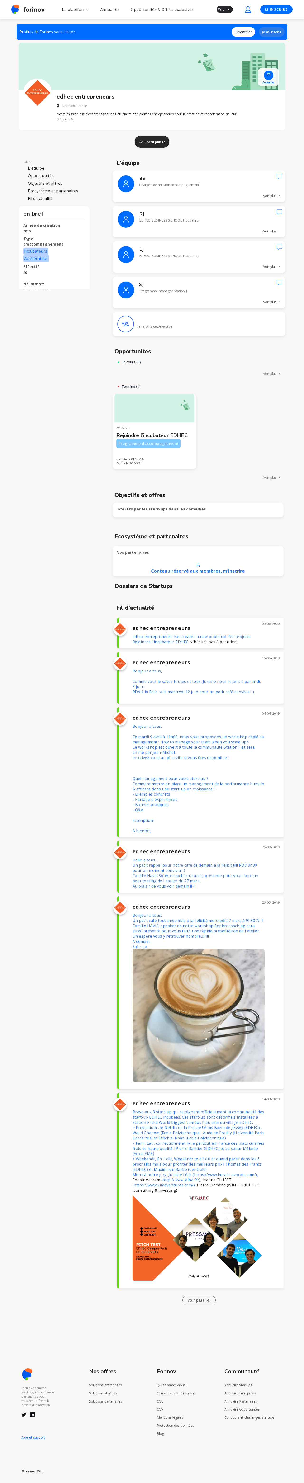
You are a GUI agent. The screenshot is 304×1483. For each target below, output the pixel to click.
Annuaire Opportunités (242, 1409)
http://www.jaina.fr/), (181, 1179)
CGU (160, 1401)
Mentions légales (170, 1417)
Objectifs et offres (45, 183)
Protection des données (175, 1425)
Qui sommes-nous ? (172, 1385)
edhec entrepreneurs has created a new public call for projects (192, 636)
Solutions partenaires (105, 1401)
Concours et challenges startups (249, 1417)
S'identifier (243, 31)
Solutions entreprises (105, 1385)
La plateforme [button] (75, 9)
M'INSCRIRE (276, 9)
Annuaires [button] (110, 9)
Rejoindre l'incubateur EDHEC (161, 641)
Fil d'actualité (40, 198)
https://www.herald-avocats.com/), (226, 1174)
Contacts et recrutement (176, 1393)
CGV (160, 1409)
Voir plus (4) (199, 1300)
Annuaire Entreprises (240, 1393)
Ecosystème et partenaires (53, 191)
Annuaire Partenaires (240, 1401)
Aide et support (33, 1437)
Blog (160, 1433)
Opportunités (41, 175)
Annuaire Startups (238, 1385)
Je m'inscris (271, 31)
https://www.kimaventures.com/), (165, 1185)
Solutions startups (103, 1393)
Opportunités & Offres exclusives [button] (162, 9)
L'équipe (36, 168)
